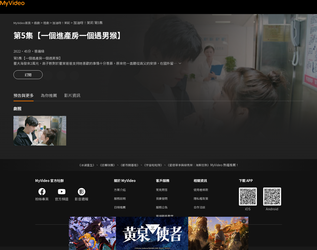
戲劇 (40, 22)
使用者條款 (204, 190)
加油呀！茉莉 (67, 22)
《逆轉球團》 (105, 165)
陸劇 (50, 22)
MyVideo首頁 (23, 22)
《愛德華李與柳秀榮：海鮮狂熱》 (191, 165)
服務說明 (120, 200)
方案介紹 (120, 190)
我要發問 (162, 200)
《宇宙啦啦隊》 (154, 165)
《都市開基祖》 (129, 165)
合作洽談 (203, 209)
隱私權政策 (204, 200)
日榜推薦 (120, 209)
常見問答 (162, 190)
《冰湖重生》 (83, 165)
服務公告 (162, 209)
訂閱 (28, 76)
